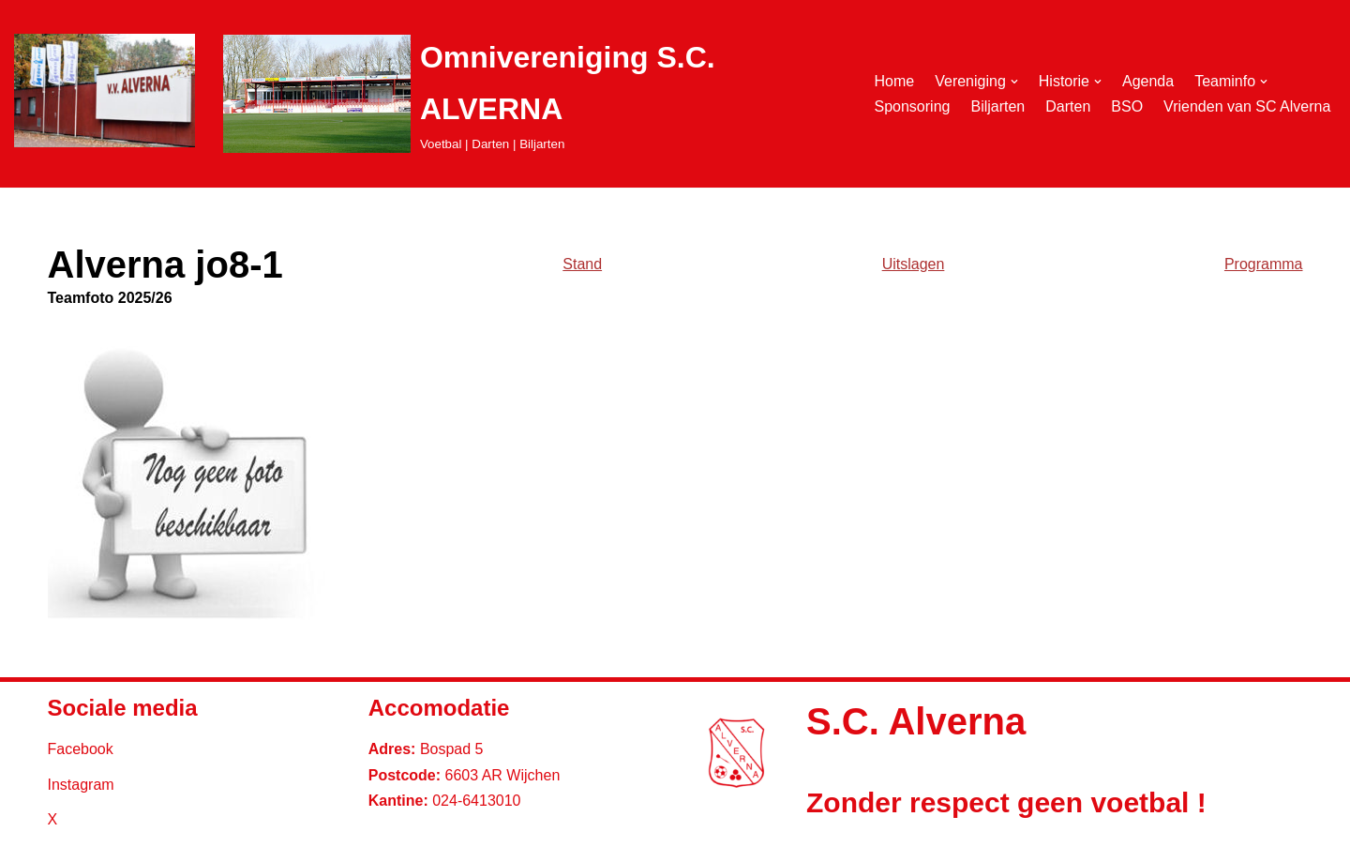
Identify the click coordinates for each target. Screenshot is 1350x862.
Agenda (1148, 81)
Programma (1263, 264)
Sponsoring (912, 106)
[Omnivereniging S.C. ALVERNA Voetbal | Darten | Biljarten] (533, 93)
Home (894, 81)
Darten (1067, 106)
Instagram (81, 785)
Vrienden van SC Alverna (1246, 106)
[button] (1014, 81)
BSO (1127, 106)
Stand (582, 264)
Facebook (80, 749)
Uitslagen (913, 264)
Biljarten (997, 106)
